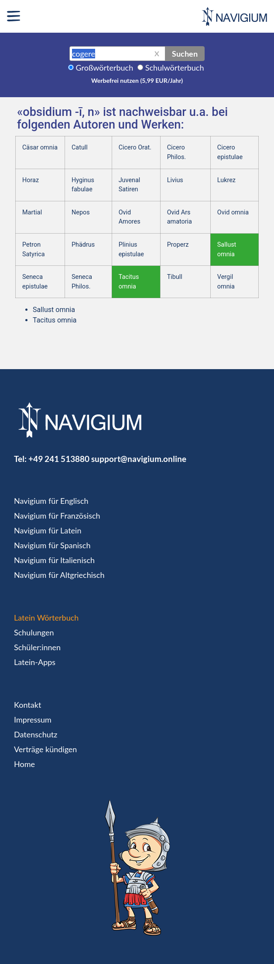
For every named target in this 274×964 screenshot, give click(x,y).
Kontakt (27, 704)
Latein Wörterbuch (46, 617)
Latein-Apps (34, 662)
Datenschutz (35, 734)
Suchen (185, 53)
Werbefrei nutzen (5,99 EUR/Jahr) (137, 80)
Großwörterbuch (105, 67)
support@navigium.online (138, 459)
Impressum (32, 719)
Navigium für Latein (47, 530)
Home (24, 764)
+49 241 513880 (58, 459)
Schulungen (34, 632)
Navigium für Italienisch (54, 560)
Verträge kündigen (45, 749)
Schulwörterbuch (174, 67)
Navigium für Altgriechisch (59, 575)
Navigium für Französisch (57, 515)
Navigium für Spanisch (52, 545)
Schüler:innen (37, 647)
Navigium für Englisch (51, 501)
